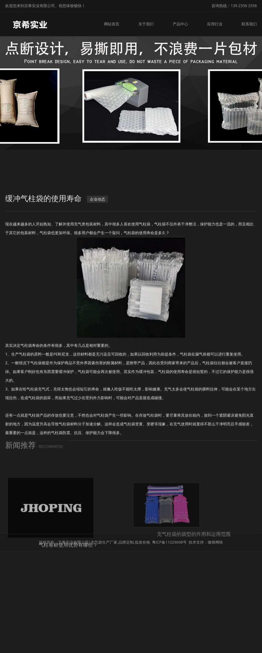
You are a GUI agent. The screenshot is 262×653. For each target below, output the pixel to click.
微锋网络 (215, 542)
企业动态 (97, 218)
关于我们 (148, 23)
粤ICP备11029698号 (169, 542)
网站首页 (114, 23)
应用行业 (215, 23)
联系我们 (249, 23)
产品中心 (181, 23)
